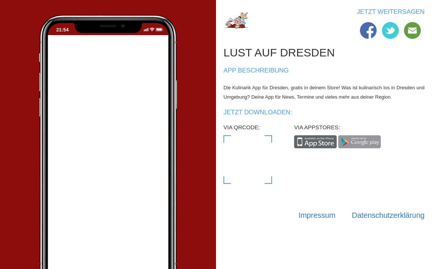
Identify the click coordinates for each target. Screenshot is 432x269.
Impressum (317, 215)
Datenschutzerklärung (388, 215)
